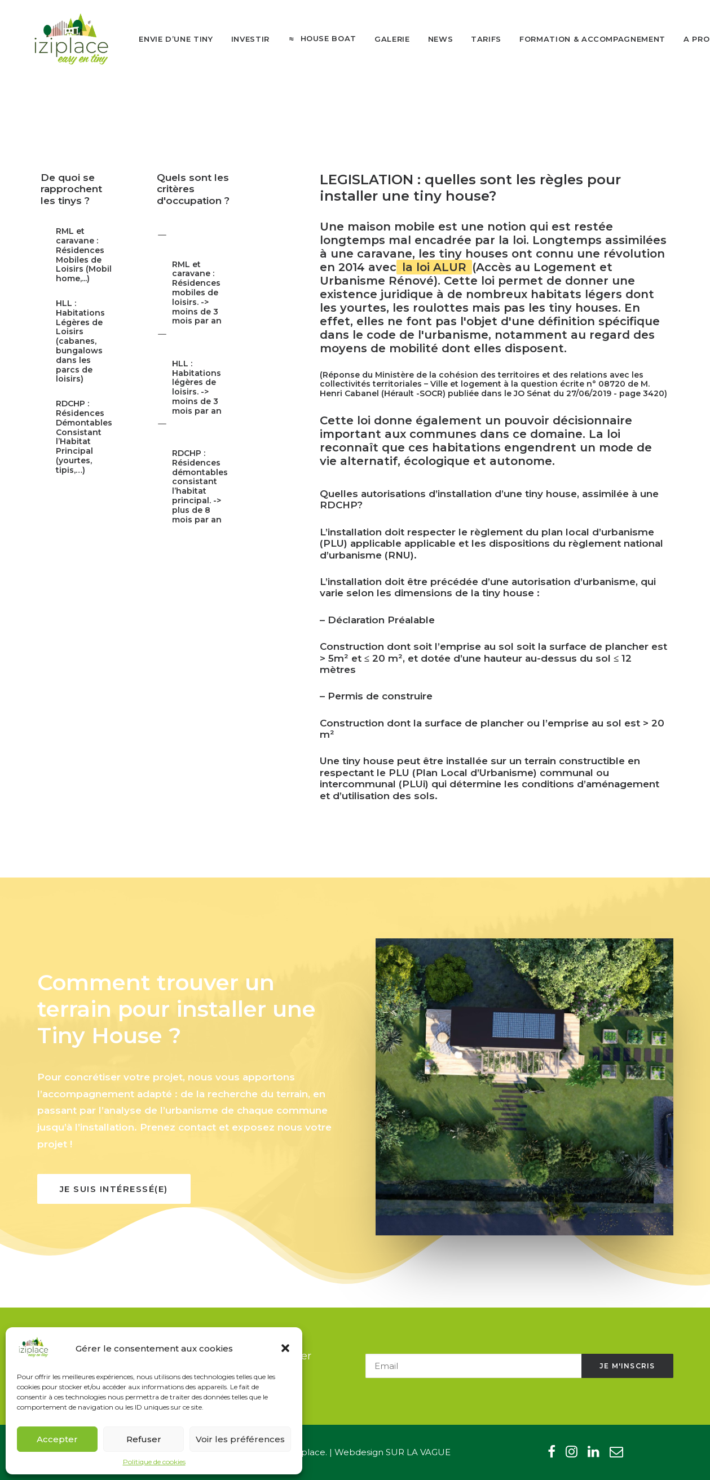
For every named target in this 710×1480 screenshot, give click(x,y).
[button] (285, 1348)
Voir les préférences (240, 1439)
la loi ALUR (434, 278)
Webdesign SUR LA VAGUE (392, 1452)
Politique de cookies (154, 1461)
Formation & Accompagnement (582, 41)
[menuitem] (165, 42)
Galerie (381, 41)
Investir (240, 41)
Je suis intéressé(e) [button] (114, 1200)
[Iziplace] (66, 41)
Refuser (143, 1439)
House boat (318, 41)
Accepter (57, 1439)
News (430, 41)
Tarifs (476, 41)
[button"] (551, 1454)
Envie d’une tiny (165, 41)
